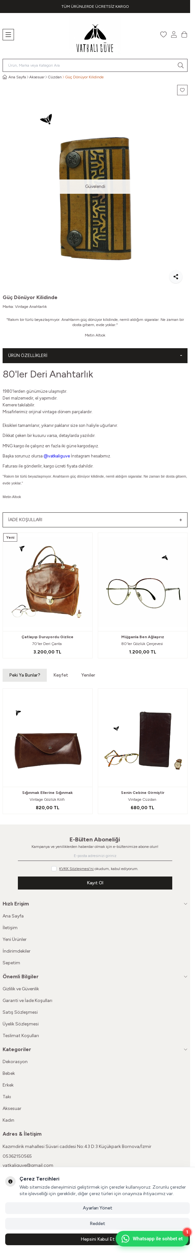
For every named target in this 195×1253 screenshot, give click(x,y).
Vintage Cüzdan (142, 799)
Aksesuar (37, 77)
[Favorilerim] (163, 34)
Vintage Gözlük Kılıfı (48, 799)
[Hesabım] (174, 34)
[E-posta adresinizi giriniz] (95, 856)
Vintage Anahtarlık (31, 306)
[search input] (95, 65)
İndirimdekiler (17, 951)
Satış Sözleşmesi (20, 1012)
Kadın (8, 1120)
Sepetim (11, 963)
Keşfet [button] (60, 675)
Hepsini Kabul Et (98, 1239)
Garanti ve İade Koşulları (27, 1000)
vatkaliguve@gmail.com (28, 1165)
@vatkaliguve (57, 456)
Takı (7, 1097)
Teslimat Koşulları (21, 1035)
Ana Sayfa (13, 916)
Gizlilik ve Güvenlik (21, 989)
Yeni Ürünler (15, 939)
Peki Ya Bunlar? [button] (24, 675)
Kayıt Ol (95, 883)
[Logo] (95, 35)
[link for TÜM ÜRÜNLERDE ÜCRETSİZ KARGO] (95, 6)
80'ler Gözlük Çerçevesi (142, 643)
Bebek (9, 1073)
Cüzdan (55, 77)
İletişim (10, 927)
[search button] (181, 65)
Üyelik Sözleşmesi (21, 1024)
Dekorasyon (15, 1061)
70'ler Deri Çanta (47, 643)
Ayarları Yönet (97, 1208)
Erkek (8, 1085)
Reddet (97, 1223)
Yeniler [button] (88, 675)
